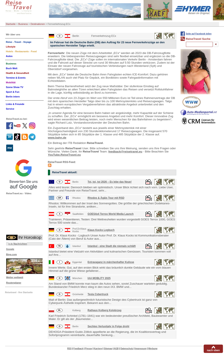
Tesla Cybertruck (98, 294)
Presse (88, 348)
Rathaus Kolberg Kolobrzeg (104, 310)
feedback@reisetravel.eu (125, 151)
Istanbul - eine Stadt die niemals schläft (112, 246)
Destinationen (38, 24)
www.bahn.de (57, 137)
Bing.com (11, 254)
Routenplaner (13, 282)
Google (10, 249)
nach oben (213, 350)
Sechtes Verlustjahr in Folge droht (108, 326)
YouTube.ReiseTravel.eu (64, 154)
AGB (116, 348)
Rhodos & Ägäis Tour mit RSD (106, 197)
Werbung (152, 348)
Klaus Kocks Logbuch (101, 230)
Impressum (140, 348)
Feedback (78, 348)
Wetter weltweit (14, 277)
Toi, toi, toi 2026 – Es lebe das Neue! (110, 181)
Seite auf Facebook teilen (199, 34)
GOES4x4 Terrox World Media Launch (111, 213)
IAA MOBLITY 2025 (99, 278)
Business (23, 24)
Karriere (98, 348)
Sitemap (108, 348)
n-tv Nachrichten (18, 243)
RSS (69, 348)
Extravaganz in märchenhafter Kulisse (111, 262)
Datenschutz (126, 348)
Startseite (11, 24)
